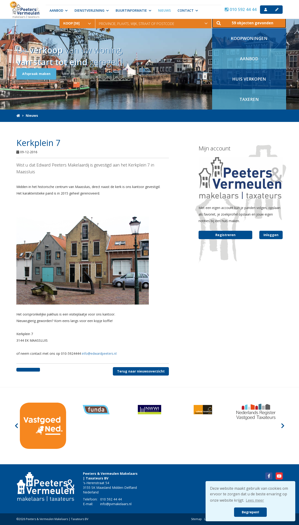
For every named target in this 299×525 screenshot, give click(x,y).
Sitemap (196, 519)
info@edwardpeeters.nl (99, 353)
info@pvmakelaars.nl (116, 504)
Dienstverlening (92, 10)
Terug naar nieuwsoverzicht (141, 371)
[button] (249, 22)
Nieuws (164, 10)
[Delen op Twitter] (34, 370)
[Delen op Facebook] (22, 370)
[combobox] (77, 20)
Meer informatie (74, 73)
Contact (188, 10)
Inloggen (270, 235)
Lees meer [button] (255, 500)
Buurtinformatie (133, 10)
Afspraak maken (36, 73)
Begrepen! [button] (250, 512)
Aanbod (59, 10)
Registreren (225, 235)
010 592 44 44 (240, 9)
